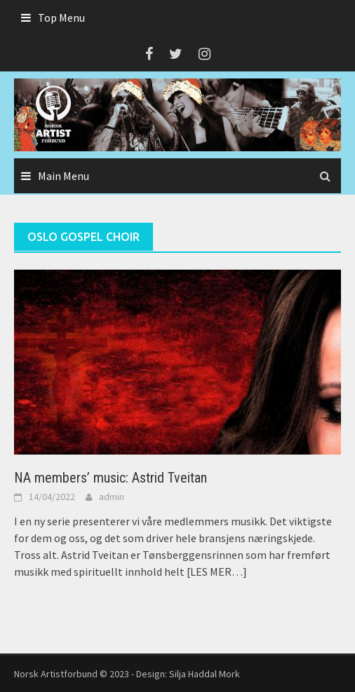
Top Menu (61, 18)
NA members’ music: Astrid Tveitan (110, 477)
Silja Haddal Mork (204, 673)
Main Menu (63, 176)
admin (111, 496)
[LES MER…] (216, 572)
